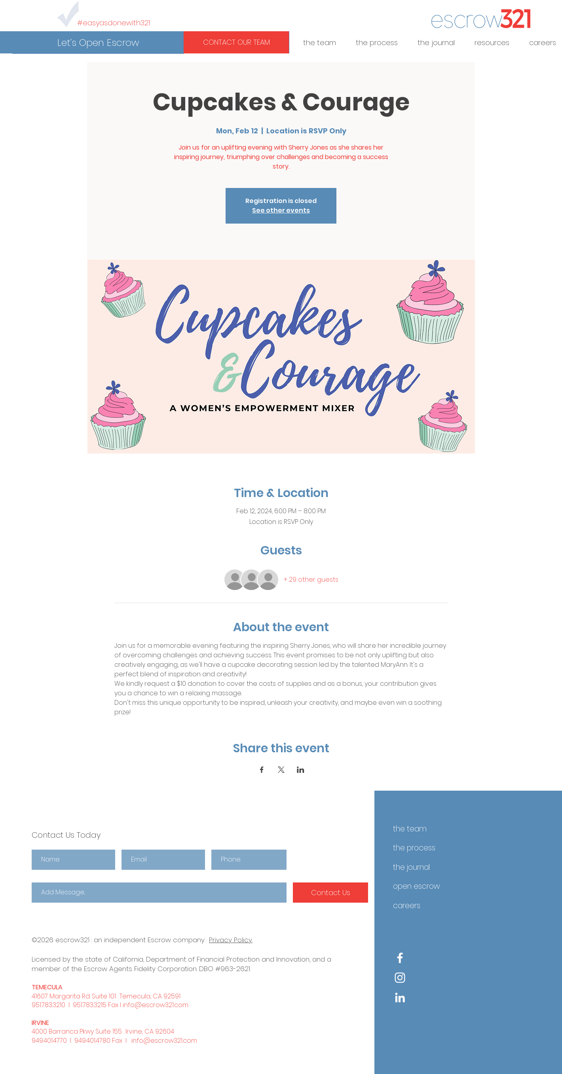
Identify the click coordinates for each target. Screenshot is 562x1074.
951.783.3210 (48, 1004)
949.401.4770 (49, 1040)
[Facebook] (400, 958)
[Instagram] (400, 978)
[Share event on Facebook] (262, 770)
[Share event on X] (281, 770)
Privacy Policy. (231, 940)
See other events (281, 210)
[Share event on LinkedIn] (300, 770)
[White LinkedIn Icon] (400, 997)
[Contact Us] (330, 892)
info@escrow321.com (155, 1004)
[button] (98, 43)
